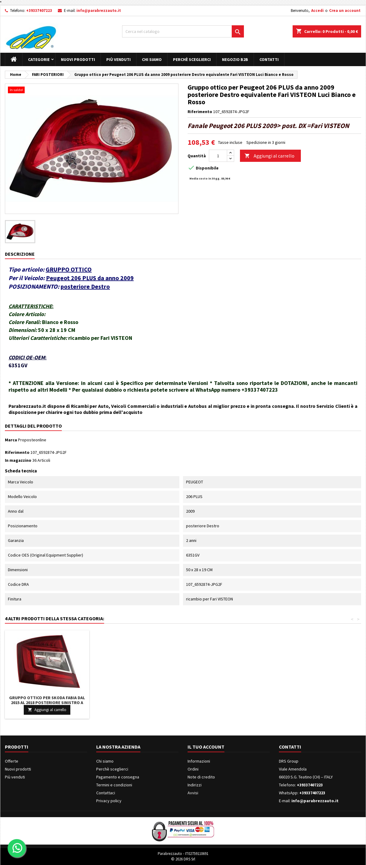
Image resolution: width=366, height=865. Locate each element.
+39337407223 (39, 10)
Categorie (39, 59)
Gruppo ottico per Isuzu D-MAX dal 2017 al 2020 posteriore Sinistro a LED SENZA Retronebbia (228, 702)
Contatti (269, 59)
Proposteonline (32, 440)
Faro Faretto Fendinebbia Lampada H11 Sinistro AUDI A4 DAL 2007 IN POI (47, 700)
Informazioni (199, 761)
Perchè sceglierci (192, 59)
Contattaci (105, 793)
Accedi (317, 10)
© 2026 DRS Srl (183, 859)
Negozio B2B (235, 59)
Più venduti (118, 59)
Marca (11, 440)
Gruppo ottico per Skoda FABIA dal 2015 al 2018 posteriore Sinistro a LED (318, 702)
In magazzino (18, 460)
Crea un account (345, 10)
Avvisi (193, 793)
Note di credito (201, 777)
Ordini (193, 769)
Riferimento (200, 111)
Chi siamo (152, 59)
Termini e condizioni (114, 785)
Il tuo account (206, 747)
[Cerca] (183, 31)
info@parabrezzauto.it (98, 10)
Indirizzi (195, 785)
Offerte (11, 761)
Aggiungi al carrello (269, 156)
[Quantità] (218, 156)
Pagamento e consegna (117, 777)
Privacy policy (108, 800)
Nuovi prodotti (78, 59)
